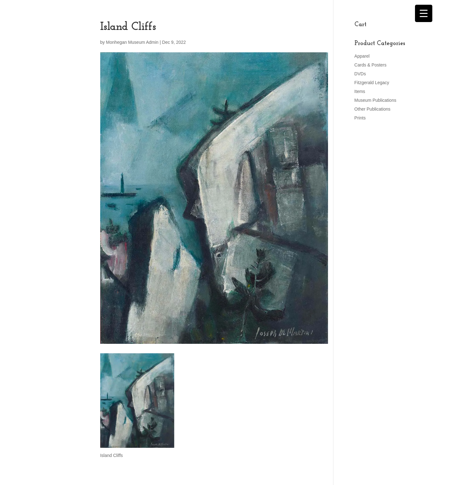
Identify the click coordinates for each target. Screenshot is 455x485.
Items (359, 91)
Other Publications (372, 109)
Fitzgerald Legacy (371, 82)
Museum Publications (375, 100)
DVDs (360, 73)
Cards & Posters (370, 64)
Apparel (362, 56)
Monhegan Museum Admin (132, 42)
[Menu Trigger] (423, 13)
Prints (360, 117)
